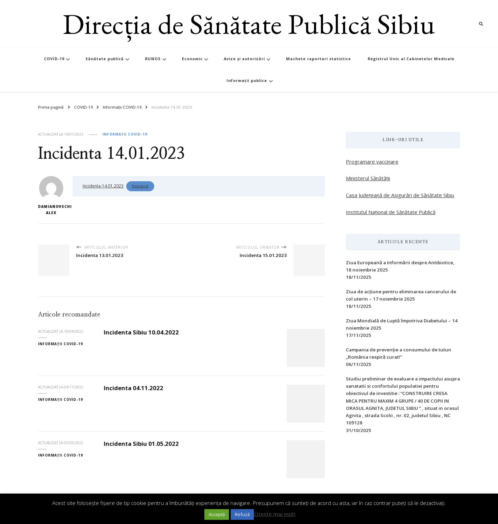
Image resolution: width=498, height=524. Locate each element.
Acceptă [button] (217, 514)
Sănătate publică (104, 58)
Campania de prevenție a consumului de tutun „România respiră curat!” (398, 353)
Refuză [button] (242, 514)
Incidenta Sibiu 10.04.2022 (141, 332)
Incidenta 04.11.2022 (133, 388)
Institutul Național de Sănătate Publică (390, 212)
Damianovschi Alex (51, 195)
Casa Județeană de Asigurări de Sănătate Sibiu (400, 195)
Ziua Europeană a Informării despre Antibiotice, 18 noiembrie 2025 (400, 266)
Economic (192, 58)
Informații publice (247, 80)
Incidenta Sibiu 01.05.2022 (141, 444)
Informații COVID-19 (124, 134)
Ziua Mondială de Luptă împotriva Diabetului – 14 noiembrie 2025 (402, 324)
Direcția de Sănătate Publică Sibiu (249, 24)
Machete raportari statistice (318, 58)
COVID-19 (54, 58)
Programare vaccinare (372, 161)
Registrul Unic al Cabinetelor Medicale (411, 58)
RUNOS (153, 58)
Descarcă (140, 186)
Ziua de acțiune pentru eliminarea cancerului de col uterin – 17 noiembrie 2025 (401, 295)
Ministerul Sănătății (368, 178)
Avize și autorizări (244, 58)
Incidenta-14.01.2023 (103, 186)
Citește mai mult (275, 514)
